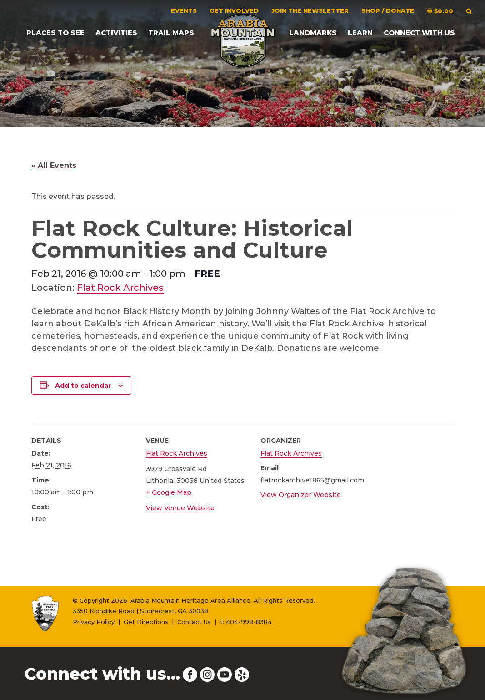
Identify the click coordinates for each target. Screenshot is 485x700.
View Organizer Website (300, 495)
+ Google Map (168, 492)
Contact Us (194, 621)
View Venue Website (180, 508)
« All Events (53, 165)
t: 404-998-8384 (246, 621)
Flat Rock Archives (120, 287)
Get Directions (146, 621)
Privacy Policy (94, 621)
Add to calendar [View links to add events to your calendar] (83, 385)
